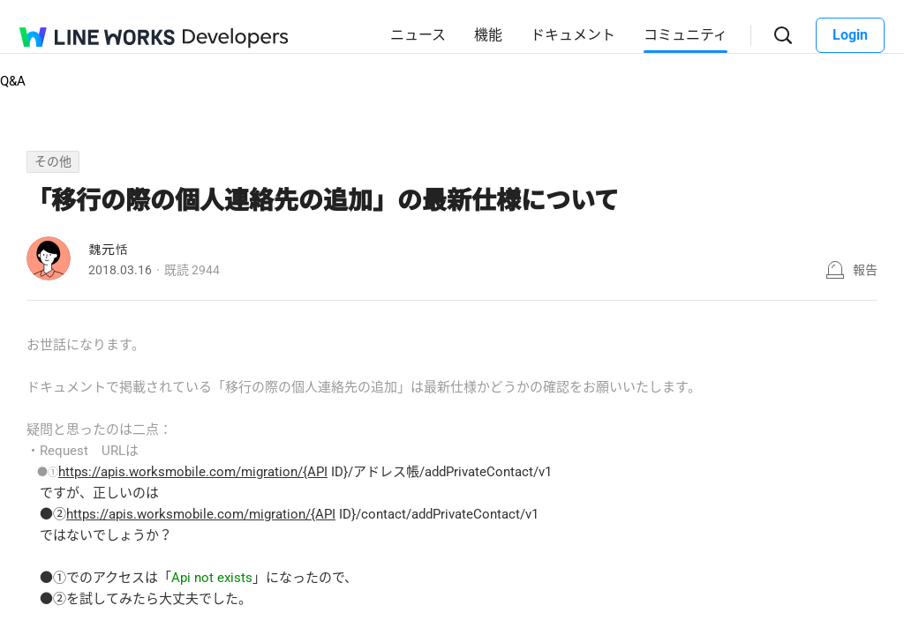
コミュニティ (685, 34)
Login (850, 34)
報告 (865, 270)
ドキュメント (573, 34)
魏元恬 (108, 250)
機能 (488, 34)
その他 (53, 161)
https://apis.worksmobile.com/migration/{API (193, 472)
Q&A (13, 81)
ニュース (418, 34)
